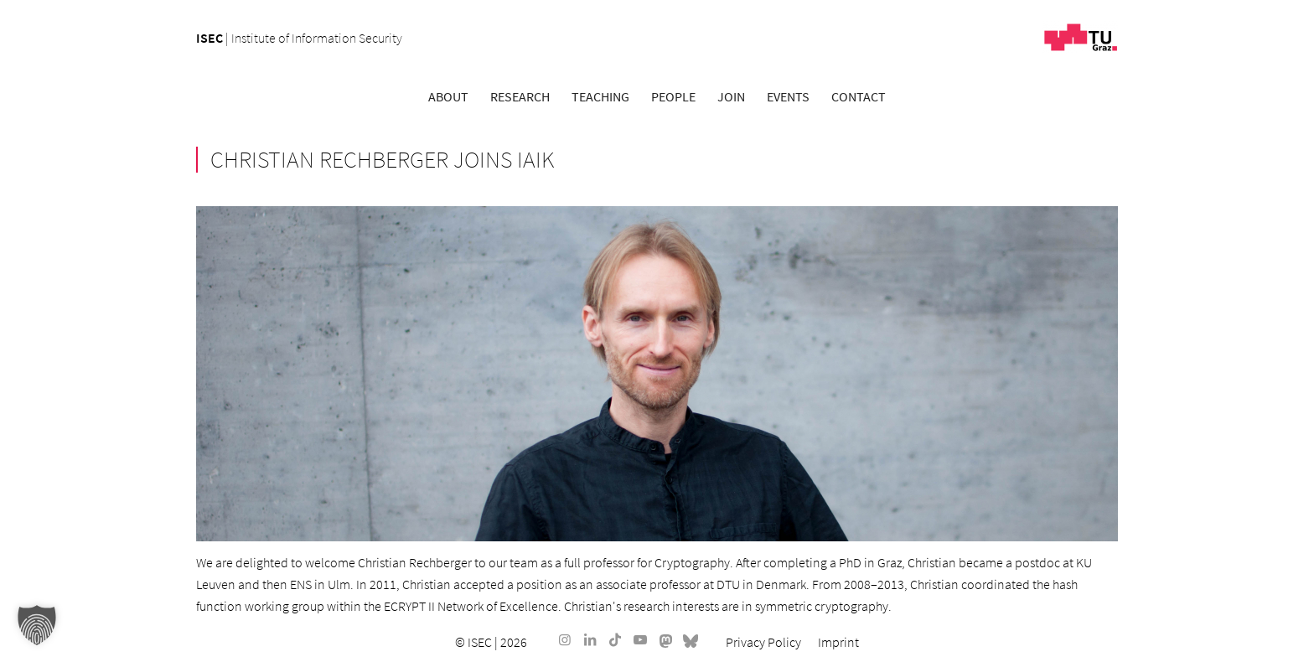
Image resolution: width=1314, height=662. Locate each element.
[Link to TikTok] (615, 639)
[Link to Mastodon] (665, 639)
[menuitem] (448, 96)
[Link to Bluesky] (690, 639)
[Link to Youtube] (640, 639)
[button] (37, 625)
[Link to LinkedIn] (590, 639)
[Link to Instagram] (564, 639)
